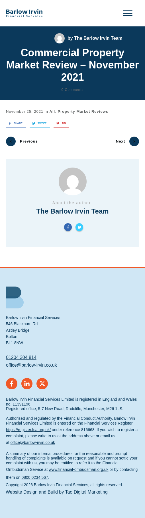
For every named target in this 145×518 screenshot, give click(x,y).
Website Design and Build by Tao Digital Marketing (57, 489)
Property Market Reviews (83, 111)
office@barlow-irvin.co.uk (31, 362)
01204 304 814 (21, 354)
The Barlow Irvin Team (98, 38)
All (52, 111)
